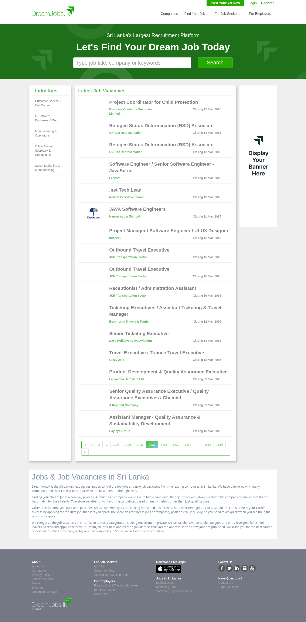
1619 (219, 444)
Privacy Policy (41, 574)
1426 (140, 444)
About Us (38, 566)
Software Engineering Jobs (174, 591)
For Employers (261, 14)
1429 (176, 444)
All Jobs (99, 566)
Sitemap (37, 587)
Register (267, 3)
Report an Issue (228, 587)
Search (215, 62)
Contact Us (39, 570)
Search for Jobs (104, 570)
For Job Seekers (229, 14)
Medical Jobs (165, 582)
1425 (128, 444)
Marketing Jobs (166, 587)
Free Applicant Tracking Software (116, 585)
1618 (207, 444)
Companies (169, 14)
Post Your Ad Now (225, 3)
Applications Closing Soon (111, 574)
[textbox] (132, 62)
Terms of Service (43, 579)
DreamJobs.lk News (45, 592)
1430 (188, 444)
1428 (164, 444)
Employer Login (104, 589)
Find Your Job (196, 14)
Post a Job (101, 594)
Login (252, 3)
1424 (116, 444)
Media (36, 583)
